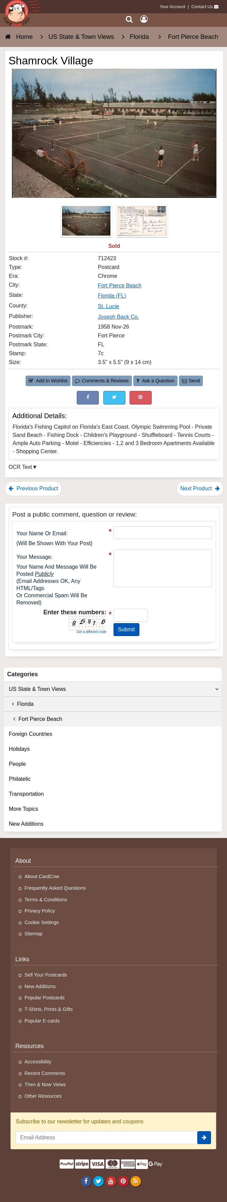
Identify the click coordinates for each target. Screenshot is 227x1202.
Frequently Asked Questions (55, 888)
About (23, 860)
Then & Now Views (45, 1084)
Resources (29, 1046)
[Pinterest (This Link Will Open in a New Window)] (141, 397)
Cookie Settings (42, 922)
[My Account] (144, 19)
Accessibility (38, 1061)
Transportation (26, 794)
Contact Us (202, 6)
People (17, 764)
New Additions (26, 824)
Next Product (200, 488)
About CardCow (42, 876)
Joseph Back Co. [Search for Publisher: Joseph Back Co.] (118, 317)
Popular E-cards (42, 1021)
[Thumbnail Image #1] (87, 223)
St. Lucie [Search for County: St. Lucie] (108, 306)
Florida (21, 704)
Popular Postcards (45, 997)
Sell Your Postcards (46, 975)
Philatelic (20, 779)
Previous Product (33, 488)
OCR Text (20, 467)
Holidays (19, 749)
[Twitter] (99, 1180)
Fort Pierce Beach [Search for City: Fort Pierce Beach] (119, 285)
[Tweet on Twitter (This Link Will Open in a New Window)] (114, 397)
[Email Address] (106, 1137)
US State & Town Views (113, 689)
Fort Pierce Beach (35, 719)
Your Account (172, 6)
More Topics (23, 809)
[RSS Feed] (135, 1180)
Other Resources (43, 1096)
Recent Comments (45, 1073)
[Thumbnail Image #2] (142, 223)
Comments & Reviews (101, 380)
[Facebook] (86, 1180)
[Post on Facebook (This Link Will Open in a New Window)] (88, 397)
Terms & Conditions (46, 899)
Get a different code (92, 632)
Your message (33, 557)
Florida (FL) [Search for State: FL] (112, 296)
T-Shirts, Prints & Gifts (49, 1009)
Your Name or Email (41, 533)
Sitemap (34, 933)
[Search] (129, 19)
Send (191, 380)
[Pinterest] (123, 1180)
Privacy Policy (40, 911)
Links (22, 959)
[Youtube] (111, 1180)
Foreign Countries (30, 734)
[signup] (204, 1137)
